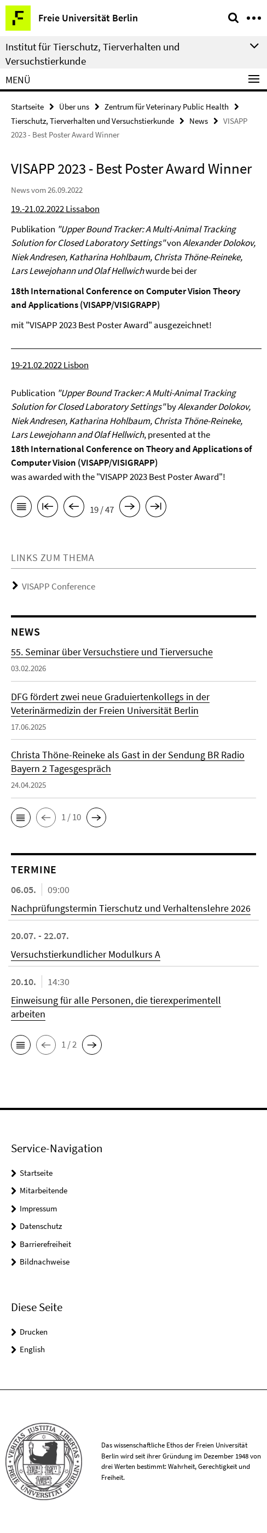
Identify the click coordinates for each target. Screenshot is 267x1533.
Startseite (27, 106)
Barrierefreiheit (45, 1244)
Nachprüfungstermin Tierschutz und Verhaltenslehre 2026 (131, 908)
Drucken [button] (34, 1331)
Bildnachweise (44, 1261)
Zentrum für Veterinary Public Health (167, 106)
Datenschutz (41, 1226)
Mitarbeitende (43, 1190)
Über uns (74, 106)
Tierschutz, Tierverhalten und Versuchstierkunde (92, 121)
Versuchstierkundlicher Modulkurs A (85, 954)
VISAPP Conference (58, 586)
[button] (21, 817)
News (198, 121)
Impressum (38, 1208)
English (32, 1349)
